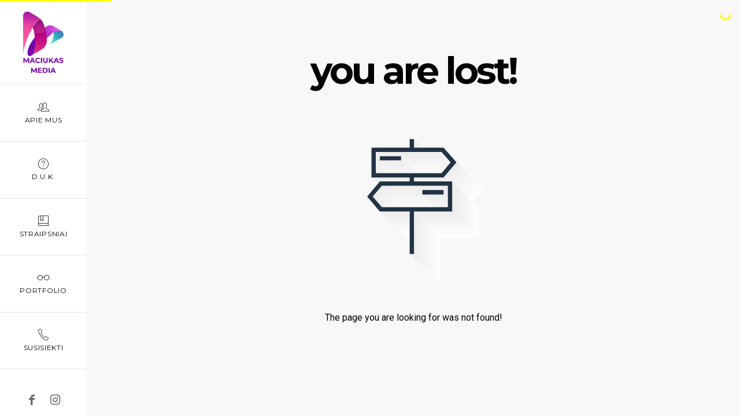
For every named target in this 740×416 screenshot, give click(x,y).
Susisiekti (43, 340)
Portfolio (43, 283)
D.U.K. (43, 169)
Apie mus (43, 112)
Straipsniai (43, 226)
